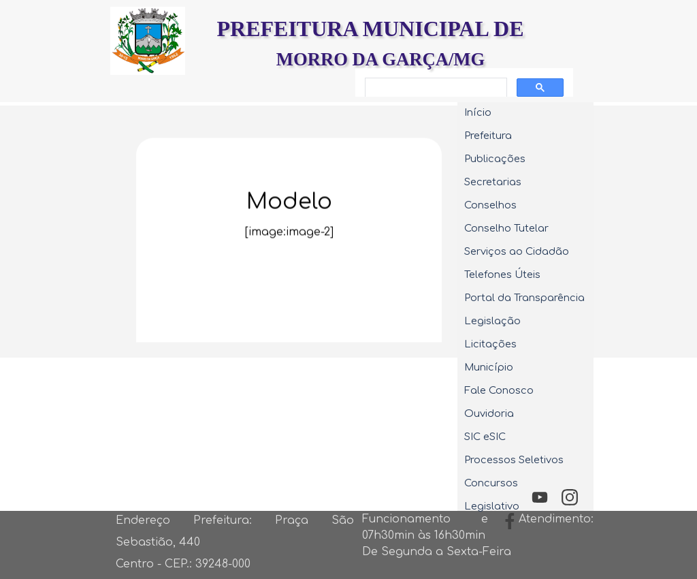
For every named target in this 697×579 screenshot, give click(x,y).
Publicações (494, 158)
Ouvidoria (489, 413)
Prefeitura (488, 135)
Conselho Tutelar (506, 228)
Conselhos (490, 205)
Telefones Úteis (502, 274)
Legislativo (491, 506)
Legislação (492, 320)
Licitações (490, 344)
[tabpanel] (289, 252)
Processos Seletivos (514, 459)
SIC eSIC (485, 436)
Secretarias (492, 181)
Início (477, 112)
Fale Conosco (499, 390)
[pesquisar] (435, 88)
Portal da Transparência (524, 297)
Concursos (491, 483)
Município (488, 367)
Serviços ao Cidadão (516, 251)
